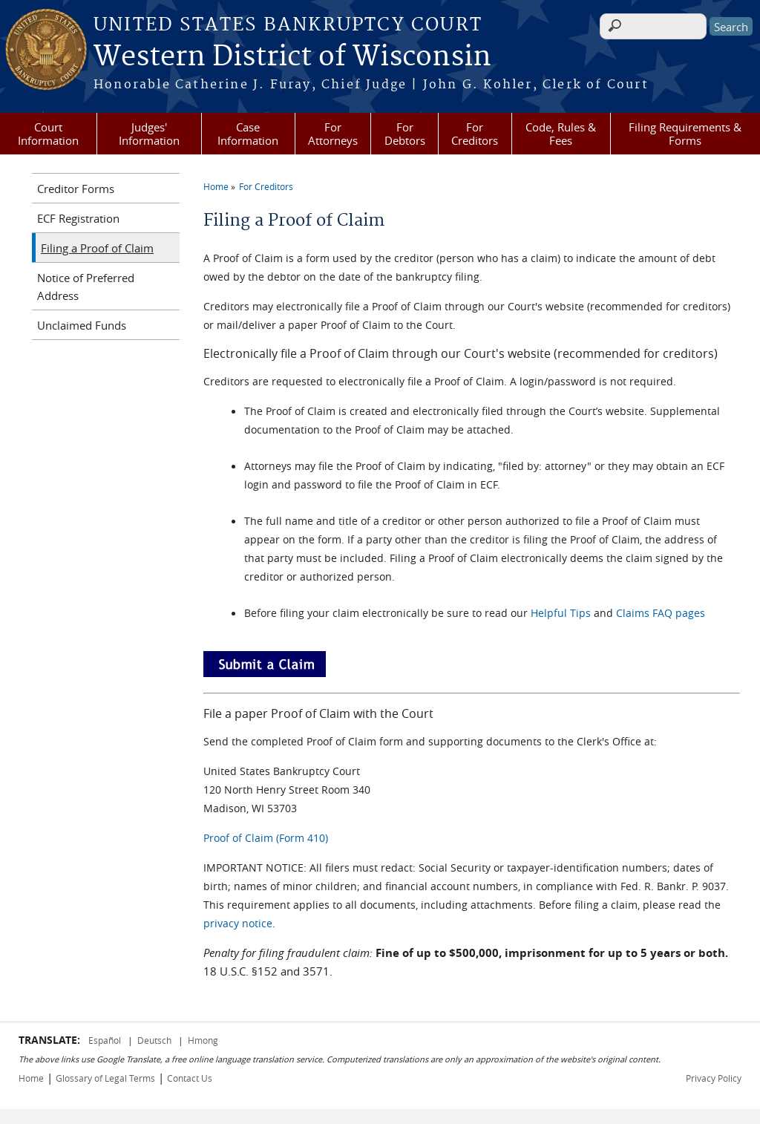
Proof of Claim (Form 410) (265, 838)
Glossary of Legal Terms (105, 1078)
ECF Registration (78, 218)
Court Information (48, 134)
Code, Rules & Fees (560, 134)
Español (105, 1040)
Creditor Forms (75, 188)
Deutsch (155, 1040)
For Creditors (474, 134)
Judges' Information (149, 134)
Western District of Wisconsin (292, 57)
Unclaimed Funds (81, 325)
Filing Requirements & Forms (685, 134)
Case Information (247, 134)
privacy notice (237, 923)
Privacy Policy (713, 1078)
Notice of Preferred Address (85, 286)
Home (216, 186)
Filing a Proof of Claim (97, 248)
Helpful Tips (561, 613)
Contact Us (189, 1078)
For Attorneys (333, 134)
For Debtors (404, 134)
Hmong (203, 1040)
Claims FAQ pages (660, 613)
